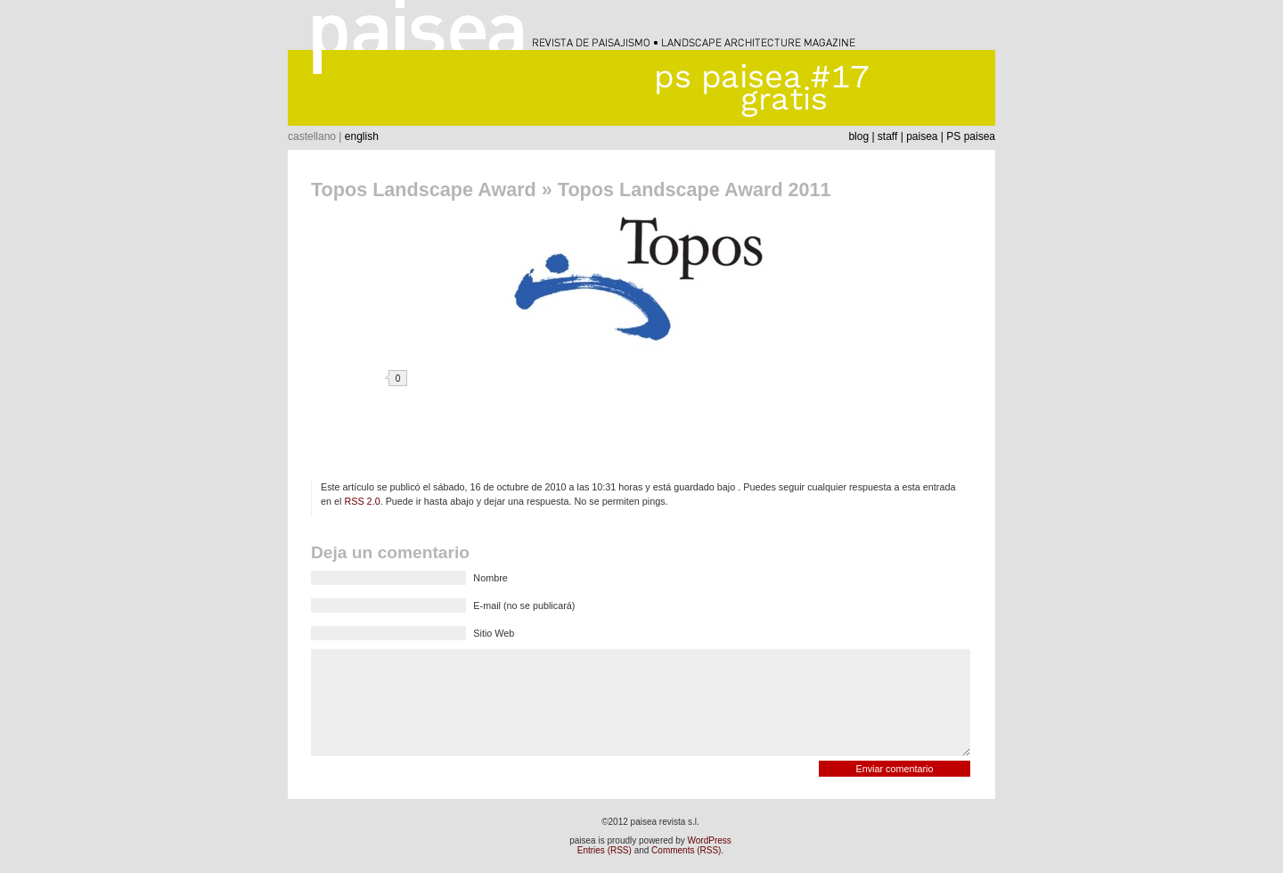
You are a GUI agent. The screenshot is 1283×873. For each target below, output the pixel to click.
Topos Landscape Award (423, 189)
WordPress (709, 840)
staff (887, 136)
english (362, 136)
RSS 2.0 (362, 501)
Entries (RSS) (604, 850)
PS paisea (970, 136)
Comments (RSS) (686, 850)
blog (858, 136)
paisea (921, 136)
